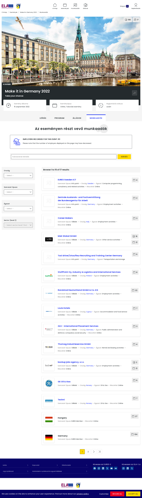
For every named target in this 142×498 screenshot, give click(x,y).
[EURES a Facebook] (94, 468)
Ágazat (7, 204)
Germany (91, 204)
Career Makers (65, 218)
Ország (7, 170)
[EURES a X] (107, 468)
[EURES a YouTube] (111, 468)
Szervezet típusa (10, 187)
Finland (89, 276)
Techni (61, 399)
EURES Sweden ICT (67, 179)
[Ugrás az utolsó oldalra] (99, 451)
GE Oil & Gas (64, 381)
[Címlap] (11, 6)
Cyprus (89, 312)
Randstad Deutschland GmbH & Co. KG (78, 290)
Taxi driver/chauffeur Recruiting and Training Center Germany (90, 255)
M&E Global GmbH (67, 236)
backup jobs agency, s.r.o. (71, 362)
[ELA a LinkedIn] (127, 468)
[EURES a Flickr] (115, 468)
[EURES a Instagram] (99, 468)
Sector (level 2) (10, 220)
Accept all (133, 494)
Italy (87, 222)
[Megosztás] (134, 92)
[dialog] (71, 494)
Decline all (117, 494)
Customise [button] (103, 494)
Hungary (62, 417)
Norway (89, 385)
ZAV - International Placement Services (78, 326)
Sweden (91, 183)
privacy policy (83, 494)
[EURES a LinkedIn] (103, 468)
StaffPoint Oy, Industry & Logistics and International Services (89, 272)
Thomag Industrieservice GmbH (74, 344)
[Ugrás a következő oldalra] (93, 451)
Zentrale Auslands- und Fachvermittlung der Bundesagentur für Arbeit (79, 199)
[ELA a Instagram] (123, 468)
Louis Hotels (64, 308)
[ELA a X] (132, 468)
